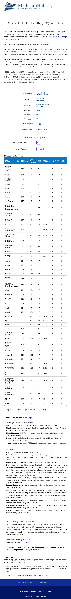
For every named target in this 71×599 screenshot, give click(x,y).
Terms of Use (36, 591)
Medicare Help (41, 596)
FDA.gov (26, 542)
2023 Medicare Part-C (25, 582)
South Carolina (41, 129)
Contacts (47, 591)
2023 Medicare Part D (43, 582)
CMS (13, 540)
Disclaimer (24, 591)
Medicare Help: (26, 418)
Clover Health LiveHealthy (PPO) (42, 93)
